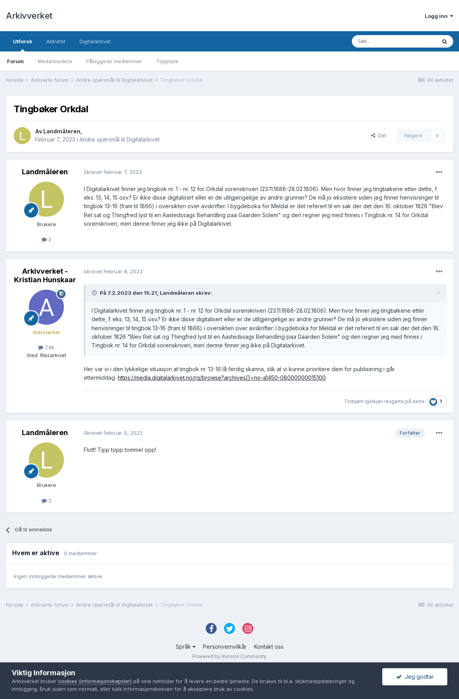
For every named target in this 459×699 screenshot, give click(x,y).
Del (378, 135)
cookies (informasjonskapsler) (95, 681)
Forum (15, 61)
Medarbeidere (55, 61)
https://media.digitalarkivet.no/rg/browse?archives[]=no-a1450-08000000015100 (222, 377)
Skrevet (113, 172)
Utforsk (22, 44)
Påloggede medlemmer (114, 61)
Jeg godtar (415, 676)
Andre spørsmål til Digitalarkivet (119, 139)
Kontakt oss (269, 646)
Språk (186, 646)
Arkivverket (29, 16)
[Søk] (394, 41)
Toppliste (167, 61)
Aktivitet (55, 41)
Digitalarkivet (95, 41)
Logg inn (439, 16)
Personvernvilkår (225, 646)
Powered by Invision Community (229, 656)
